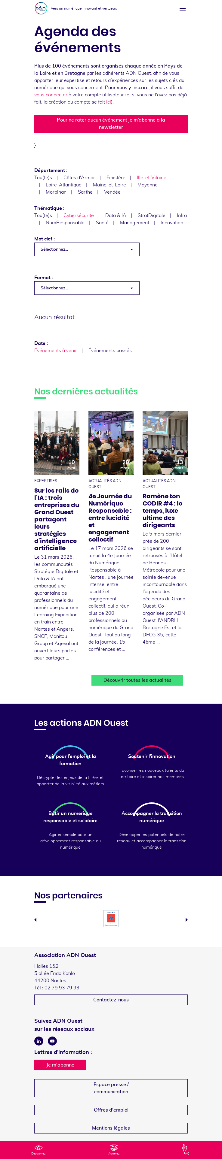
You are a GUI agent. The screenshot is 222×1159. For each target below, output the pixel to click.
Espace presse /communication (111, 1088)
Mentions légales (111, 1128)
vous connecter (50, 94)
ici (108, 102)
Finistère (115, 177)
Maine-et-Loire (109, 185)
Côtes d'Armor (79, 177)
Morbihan (56, 192)
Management (134, 222)
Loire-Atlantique (64, 185)
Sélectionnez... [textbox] (54, 249)
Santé (102, 222)
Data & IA (115, 215)
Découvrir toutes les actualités (137, 680)
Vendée (112, 192)
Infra (182, 215)
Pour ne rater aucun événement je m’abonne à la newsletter (111, 124)
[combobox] (87, 249)
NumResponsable (65, 222)
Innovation (172, 222)
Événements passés (110, 350)
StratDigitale (151, 215)
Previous (35, 920)
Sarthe (85, 192)
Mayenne (147, 185)
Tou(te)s (43, 177)
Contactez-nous (111, 1000)
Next (187, 920)
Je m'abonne (60, 1065)
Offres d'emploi (111, 1110)
